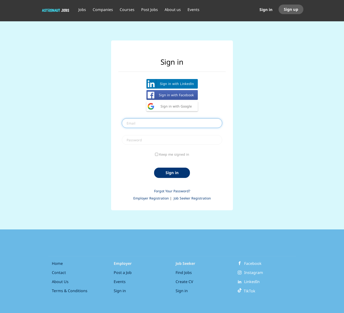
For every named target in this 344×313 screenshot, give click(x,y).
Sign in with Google (176, 106)
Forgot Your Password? (172, 191)
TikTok (246, 291)
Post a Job (123, 272)
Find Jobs (184, 272)
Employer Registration (151, 198)
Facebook (253, 263)
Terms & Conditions (69, 290)
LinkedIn (252, 281)
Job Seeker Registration (192, 198)
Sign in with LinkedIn (177, 84)
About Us (60, 281)
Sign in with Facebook (176, 95)
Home (57, 263)
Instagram (253, 272)
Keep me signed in (174, 154)
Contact (59, 272)
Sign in (266, 9)
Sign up (291, 9)
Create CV (184, 281)
